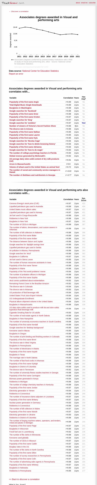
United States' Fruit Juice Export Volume (25, 295)
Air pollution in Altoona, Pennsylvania (24, 250)
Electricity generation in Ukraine (22, 415)
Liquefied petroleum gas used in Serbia (25, 247)
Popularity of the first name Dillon (22, 453)
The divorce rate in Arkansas (21, 289)
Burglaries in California (18, 256)
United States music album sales (22, 209)
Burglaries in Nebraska (18, 468)
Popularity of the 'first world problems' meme (27, 271)
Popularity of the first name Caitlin (23, 444)
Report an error (16, 74)
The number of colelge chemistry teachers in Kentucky (31, 385)
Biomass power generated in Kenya (23, 379)
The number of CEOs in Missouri (22, 441)
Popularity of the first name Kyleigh (23, 364)
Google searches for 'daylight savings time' (26, 244)
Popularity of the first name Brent (22, 340)
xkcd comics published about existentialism (26, 280)
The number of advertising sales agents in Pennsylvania (32, 462)
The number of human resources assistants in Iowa (30, 262)
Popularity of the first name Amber (23, 238)
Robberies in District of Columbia (22, 418)
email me (84, 3)
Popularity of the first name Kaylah (23, 352)
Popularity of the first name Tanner (23, 265)
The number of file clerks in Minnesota (25, 435)
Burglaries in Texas (17, 355)
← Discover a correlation (19, 11)
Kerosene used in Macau (19, 331)
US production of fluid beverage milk (24, 292)
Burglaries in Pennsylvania (20, 346)
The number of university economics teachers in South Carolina (35, 322)
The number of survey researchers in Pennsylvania (30, 456)
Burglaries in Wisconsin (19, 429)
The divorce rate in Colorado (21, 286)
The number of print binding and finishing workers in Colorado (34, 337)
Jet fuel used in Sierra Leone (21, 259)
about (78, 3)
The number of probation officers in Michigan (27, 274)
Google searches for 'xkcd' (20, 253)
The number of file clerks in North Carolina (26, 450)
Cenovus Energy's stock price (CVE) (24, 203)
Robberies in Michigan (18, 382)
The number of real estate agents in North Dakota (29, 316)
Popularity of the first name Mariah (23, 412)
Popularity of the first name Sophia (23, 277)
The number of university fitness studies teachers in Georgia (33, 373)
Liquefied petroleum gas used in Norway (25, 212)
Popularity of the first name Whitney (23, 465)
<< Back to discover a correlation (24, 479)
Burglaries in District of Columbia (22, 367)
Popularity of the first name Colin (22, 459)
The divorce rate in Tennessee (21, 370)
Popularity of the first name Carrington (24, 376)
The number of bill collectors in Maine (24, 409)
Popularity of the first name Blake (22, 235)
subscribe (92, 3)
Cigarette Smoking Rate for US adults (24, 313)
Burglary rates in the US (19, 447)
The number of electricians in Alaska (24, 349)
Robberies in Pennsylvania (20, 471)
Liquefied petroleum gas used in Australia (26, 206)
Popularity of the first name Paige (22, 426)
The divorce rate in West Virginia (22, 343)
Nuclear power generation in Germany (25, 403)
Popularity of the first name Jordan (23, 388)
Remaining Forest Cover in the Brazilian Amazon (29, 283)
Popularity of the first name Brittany (23, 400)
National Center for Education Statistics (40, 71)
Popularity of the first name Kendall (23, 325)
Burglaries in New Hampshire (21, 319)
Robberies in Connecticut (19, 394)
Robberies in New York (18, 218)
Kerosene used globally (19, 438)
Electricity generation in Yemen (21, 391)
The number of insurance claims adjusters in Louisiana (31, 397)
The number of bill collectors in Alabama (25, 232)
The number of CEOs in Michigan (23, 224)
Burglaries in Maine (17, 268)
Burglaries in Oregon (17, 334)
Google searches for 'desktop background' (26, 328)
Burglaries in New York (18, 221)
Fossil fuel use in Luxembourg (21, 432)
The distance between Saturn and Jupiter (26, 241)
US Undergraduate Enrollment (21, 298)
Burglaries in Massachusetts (20, 305)
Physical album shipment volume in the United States (31, 301)
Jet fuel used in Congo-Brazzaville (23, 215)
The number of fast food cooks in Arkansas (26, 361)
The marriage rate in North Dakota (23, 358)
